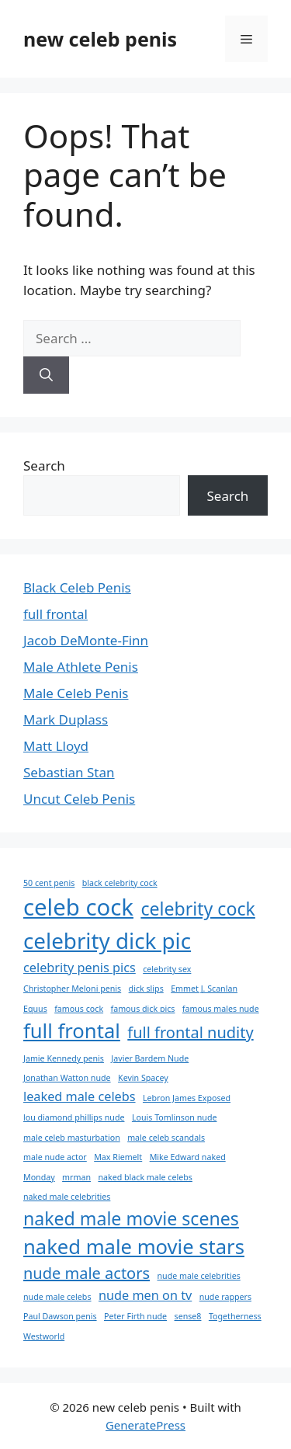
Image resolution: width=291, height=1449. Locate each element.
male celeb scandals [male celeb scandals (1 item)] (166, 1137)
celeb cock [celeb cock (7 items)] (78, 907)
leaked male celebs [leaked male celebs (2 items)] (79, 1096)
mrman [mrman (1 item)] (76, 1177)
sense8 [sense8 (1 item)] (188, 1316)
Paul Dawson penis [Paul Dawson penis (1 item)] (60, 1316)
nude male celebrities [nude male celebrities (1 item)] (198, 1275)
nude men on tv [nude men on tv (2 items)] (145, 1295)
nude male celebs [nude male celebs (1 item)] (57, 1296)
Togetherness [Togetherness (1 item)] (235, 1316)
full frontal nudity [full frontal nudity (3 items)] (190, 1032)
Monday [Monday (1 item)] (39, 1177)
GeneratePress (145, 1425)
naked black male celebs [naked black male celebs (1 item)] (145, 1177)
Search (44, 465)
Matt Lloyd (55, 746)
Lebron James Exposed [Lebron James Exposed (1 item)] (186, 1098)
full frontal (55, 614)
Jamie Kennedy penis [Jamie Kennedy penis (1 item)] (63, 1058)
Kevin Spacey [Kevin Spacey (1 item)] (143, 1077)
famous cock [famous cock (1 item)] (78, 1008)
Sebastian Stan (69, 772)
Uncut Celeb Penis (79, 799)
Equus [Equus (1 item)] (35, 1008)
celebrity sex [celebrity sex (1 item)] (167, 969)
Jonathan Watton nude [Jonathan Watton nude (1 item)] (67, 1077)
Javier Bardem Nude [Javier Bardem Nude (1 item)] (150, 1058)
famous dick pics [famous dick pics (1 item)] (143, 1008)
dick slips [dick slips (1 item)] (146, 988)
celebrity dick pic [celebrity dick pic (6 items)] (107, 940)
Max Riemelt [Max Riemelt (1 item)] (118, 1157)
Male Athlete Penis (80, 667)
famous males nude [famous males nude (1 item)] (220, 1008)
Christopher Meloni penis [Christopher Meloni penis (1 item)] (72, 988)
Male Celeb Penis (75, 693)
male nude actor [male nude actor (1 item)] (55, 1157)
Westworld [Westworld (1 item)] (43, 1336)
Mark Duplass (65, 719)
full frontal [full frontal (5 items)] (71, 1030)
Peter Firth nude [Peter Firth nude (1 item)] (135, 1316)
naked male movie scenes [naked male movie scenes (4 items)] (131, 1218)
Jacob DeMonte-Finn (85, 640)
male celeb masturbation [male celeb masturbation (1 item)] (71, 1137)
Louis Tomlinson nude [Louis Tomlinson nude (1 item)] (174, 1117)
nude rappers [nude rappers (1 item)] (225, 1296)
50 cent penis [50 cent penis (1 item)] (48, 882)
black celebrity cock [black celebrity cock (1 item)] (120, 882)
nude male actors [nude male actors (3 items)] (86, 1273)
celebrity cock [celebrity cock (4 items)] (197, 908)
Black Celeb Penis (77, 587)
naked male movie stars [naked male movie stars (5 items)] (133, 1246)
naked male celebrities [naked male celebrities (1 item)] (66, 1196)
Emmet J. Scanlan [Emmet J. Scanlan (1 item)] (204, 988)
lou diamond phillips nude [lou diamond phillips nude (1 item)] (73, 1117)
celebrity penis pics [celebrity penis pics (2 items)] (79, 967)
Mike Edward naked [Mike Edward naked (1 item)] (188, 1157)
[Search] (46, 375)
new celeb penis (100, 39)
